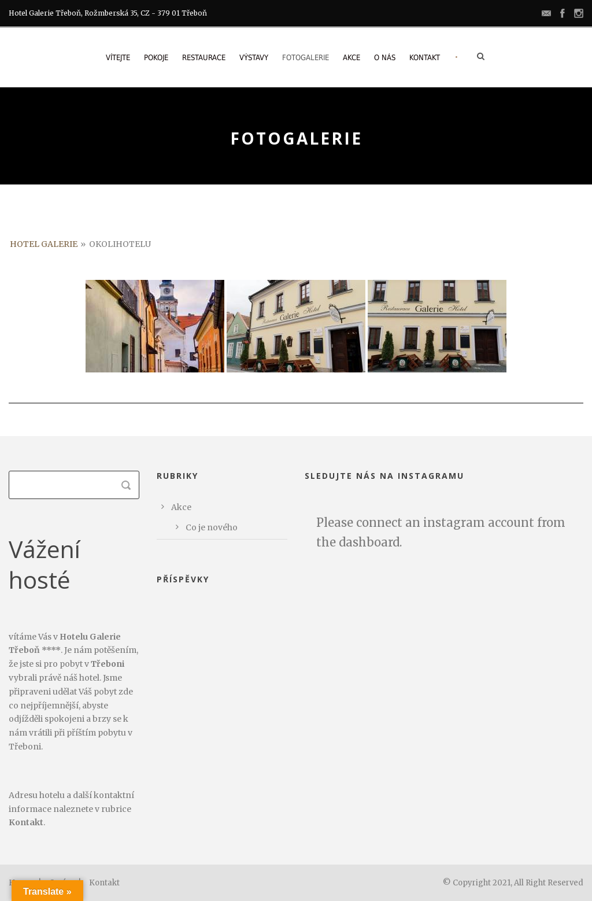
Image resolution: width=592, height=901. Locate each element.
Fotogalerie (305, 57)
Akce (351, 57)
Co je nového (212, 527)
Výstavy (253, 57)
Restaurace (203, 57)
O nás (384, 57)
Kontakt (424, 57)
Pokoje (156, 57)
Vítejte (118, 57)
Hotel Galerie (43, 244)
